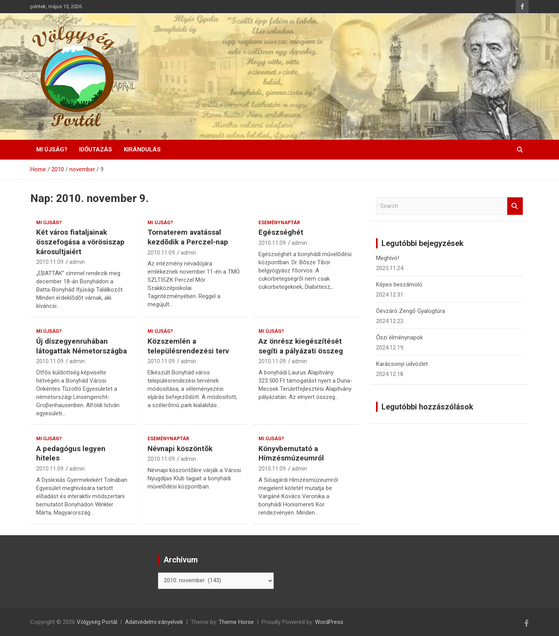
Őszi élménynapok (399, 337)
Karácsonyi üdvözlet (402, 363)
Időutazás (95, 149)
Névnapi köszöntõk (180, 448)
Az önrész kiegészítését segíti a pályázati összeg (300, 346)
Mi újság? (51, 149)
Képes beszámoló (399, 284)
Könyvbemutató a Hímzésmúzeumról (291, 453)
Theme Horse (236, 621)
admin (77, 262)
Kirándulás (142, 149)
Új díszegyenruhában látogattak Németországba (81, 346)
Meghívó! (387, 258)
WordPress (329, 621)
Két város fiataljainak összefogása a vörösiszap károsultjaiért (80, 242)
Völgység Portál (97, 621)
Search (515, 206)
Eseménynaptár (279, 222)
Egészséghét (280, 232)
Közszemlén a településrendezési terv (188, 346)
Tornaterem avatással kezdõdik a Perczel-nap (188, 237)
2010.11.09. (50, 262)
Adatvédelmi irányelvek (154, 621)
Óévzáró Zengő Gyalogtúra (410, 310)
